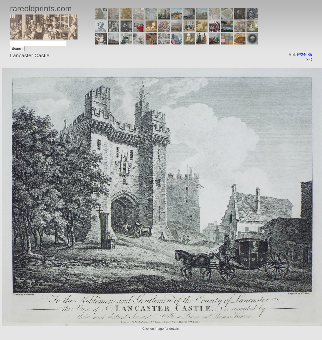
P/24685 (304, 54)
